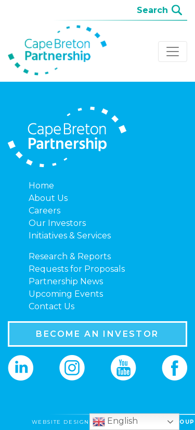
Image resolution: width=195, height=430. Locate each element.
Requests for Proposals (77, 269)
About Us (48, 198)
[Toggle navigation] (172, 51)
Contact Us (51, 306)
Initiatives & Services (70, 236)
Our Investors (57, 223)
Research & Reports (70, 256)
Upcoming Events (66, 294)
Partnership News (66, 281)
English (115, 421)
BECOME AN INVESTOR (97, 334)
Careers (44, 211)
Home (41, 186)
